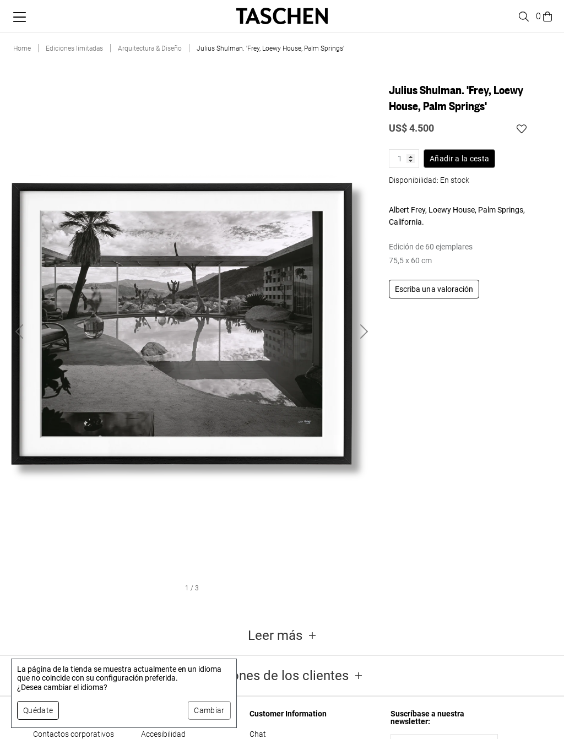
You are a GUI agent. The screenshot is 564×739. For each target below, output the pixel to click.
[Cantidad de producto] (404, 158)
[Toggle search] (522, 16)
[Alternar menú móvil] (19, 17)
